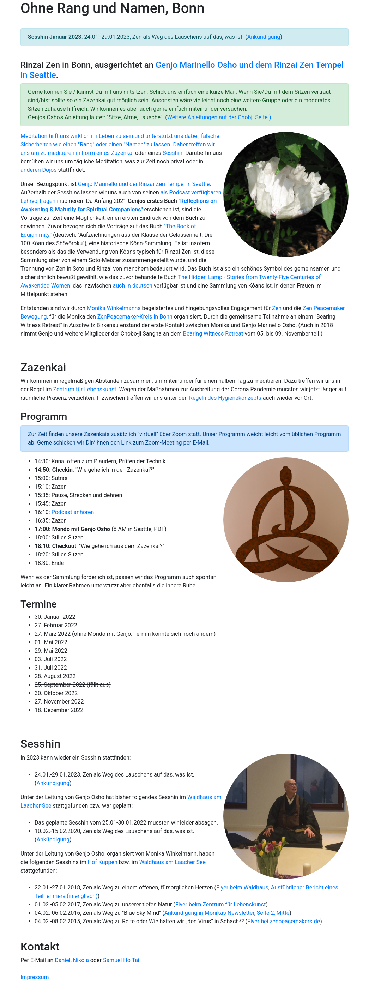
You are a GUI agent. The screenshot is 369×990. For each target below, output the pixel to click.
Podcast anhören (73, 512)
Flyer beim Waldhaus (242, 887)
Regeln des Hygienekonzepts (225, 397)
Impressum (34, 977)
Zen (277, 308)
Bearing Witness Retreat (213, 333)
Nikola (81, 960)
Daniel (62, 960)
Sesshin (172, 153)
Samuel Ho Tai (121, 960)
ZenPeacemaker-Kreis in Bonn (135, 316)
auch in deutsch (132, 285)
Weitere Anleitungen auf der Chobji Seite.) (219, 117)
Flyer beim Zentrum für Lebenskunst (220, 904)
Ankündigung (263, 37)
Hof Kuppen (102, 862)
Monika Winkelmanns (114, 308)
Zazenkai (122, 153)
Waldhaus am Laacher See (172, 862)
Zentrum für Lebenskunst (84, 389)
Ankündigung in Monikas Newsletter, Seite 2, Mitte (227, 913)
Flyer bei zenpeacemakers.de (283, 921)
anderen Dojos (38, 170)
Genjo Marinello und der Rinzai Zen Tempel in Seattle (144, 184)
